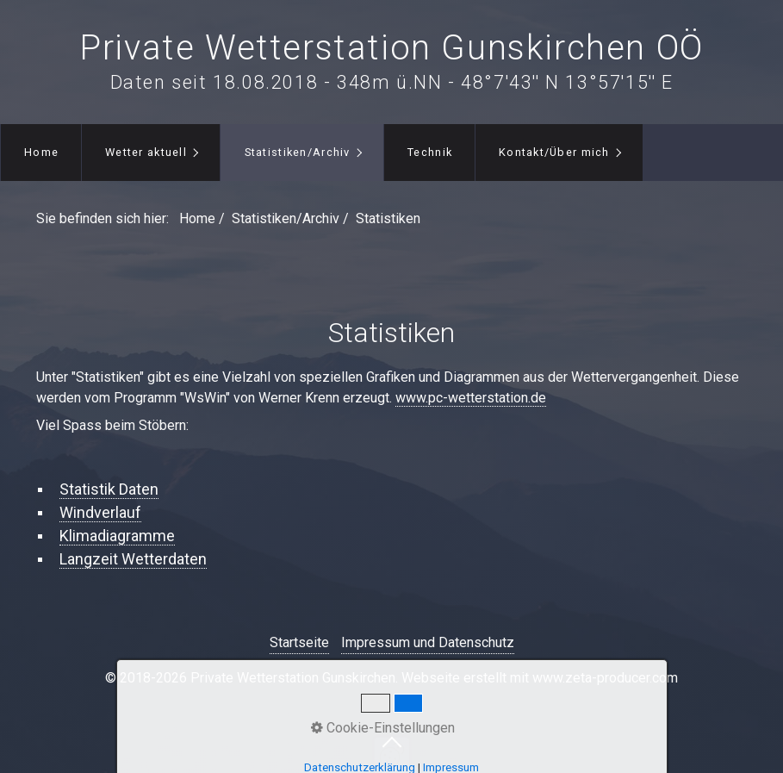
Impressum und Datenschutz (427, 642)
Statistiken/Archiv (298, 152)
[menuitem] (41, 152)
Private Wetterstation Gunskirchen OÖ (391, 48)
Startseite (299, 642)
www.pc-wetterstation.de (470, 398)
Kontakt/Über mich (554, 152)
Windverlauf (100, 512)
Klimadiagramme (117, 536)
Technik (429, 152)
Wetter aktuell (146, 152)
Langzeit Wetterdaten (133, 559)
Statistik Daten (108, 489)
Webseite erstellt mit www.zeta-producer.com (539, 678)
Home (41, 152)
